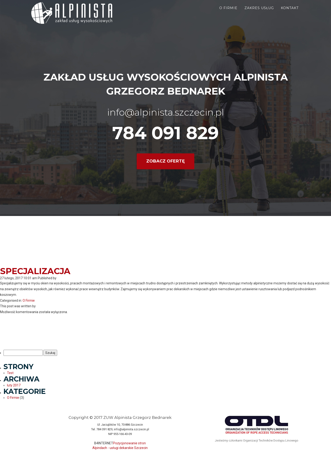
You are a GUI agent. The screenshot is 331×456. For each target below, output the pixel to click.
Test (10, 373)
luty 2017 (14, 385)
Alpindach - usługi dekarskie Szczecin (120, 448)
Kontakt (290, 12)
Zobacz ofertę (165, 161)
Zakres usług (259, 12)
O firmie (228, 12)
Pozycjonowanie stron (129, 443)
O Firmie (29, 300)
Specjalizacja (35, 271)
